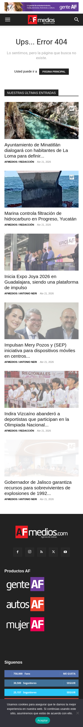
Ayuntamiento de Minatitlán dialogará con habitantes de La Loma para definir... (36, 150)
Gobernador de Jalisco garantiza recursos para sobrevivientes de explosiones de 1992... (38, 488)
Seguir (71, 683)
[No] (77, 713)
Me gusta (69, 673)
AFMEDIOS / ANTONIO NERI (20, 293)
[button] (7, 20)
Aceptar (42, 720)
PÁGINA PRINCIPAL (54, 71)
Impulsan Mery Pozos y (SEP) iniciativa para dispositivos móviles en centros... (39, 350)
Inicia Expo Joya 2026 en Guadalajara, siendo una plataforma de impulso (41, 282)
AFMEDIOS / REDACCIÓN (19, 161)
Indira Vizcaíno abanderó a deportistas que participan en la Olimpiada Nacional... (36, 419)
